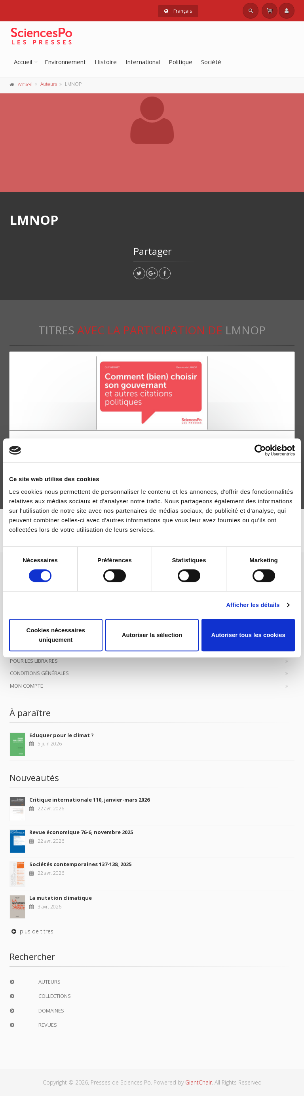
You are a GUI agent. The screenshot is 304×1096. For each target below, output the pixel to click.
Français (178, 11)
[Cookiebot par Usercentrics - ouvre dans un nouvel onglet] (260, 450)
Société (211, 62)
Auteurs (48, 84)
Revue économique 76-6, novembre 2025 (81, 832)
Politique (180, 62)
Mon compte (26, 685)
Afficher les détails (252, 604)
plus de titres (31, 931)
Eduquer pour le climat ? (61, 735)
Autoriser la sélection (152, 634)
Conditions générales (39, 673)
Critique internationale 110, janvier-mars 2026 (89, 799)
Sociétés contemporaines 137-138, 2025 (80, 864)
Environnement (65, 62)
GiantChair (198, 1082)
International (142, 62)
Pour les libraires (34, 660)
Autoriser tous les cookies (248, 634)
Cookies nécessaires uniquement (56, 635)
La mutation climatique (60, 897)
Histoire (106, 62)
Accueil (23, 62)
